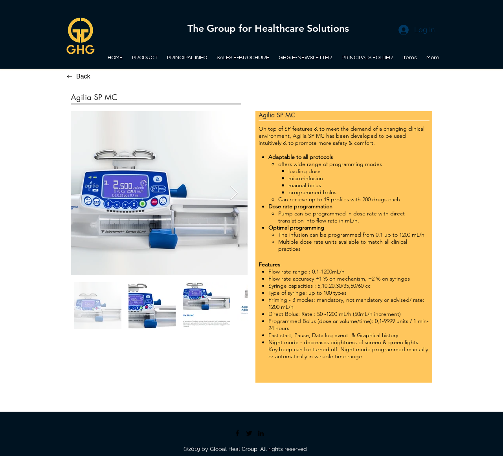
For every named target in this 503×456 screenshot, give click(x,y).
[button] (367, 54)
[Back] (86, 76)
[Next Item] (234, 193)
